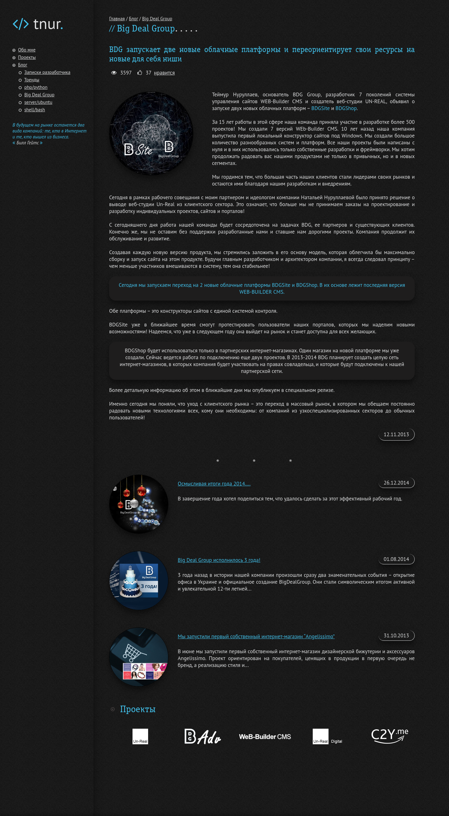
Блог (22, 65)
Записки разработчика (47, 72)
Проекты (27, 57)
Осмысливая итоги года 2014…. (214, 483)
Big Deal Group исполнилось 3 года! (219, 560)
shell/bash (34, 110)
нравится (164, 72)
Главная (117, 19)
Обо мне (27, 50)
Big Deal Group (39, 95)
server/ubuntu (38, 102)
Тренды (32, 80)
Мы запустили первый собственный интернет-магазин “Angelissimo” (256, 636)
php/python (35, 87)
